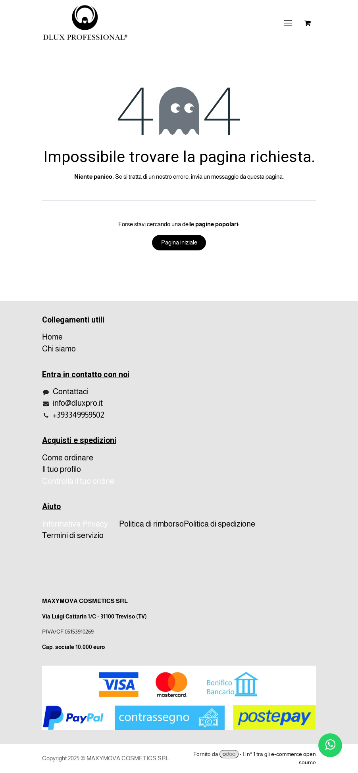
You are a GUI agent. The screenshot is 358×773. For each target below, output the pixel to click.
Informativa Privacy (75, 523)
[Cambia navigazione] (288, 23)
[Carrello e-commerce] (307, 23)
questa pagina (265, 176)
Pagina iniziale (179, 242)
